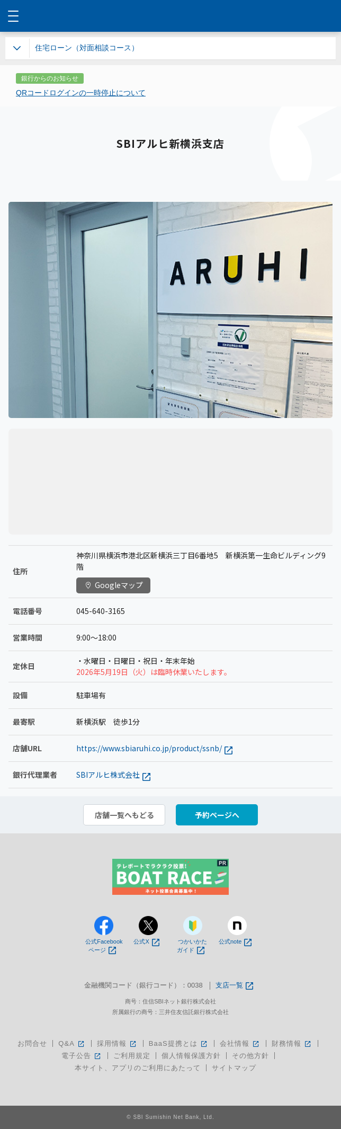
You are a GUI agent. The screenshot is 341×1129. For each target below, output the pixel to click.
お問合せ (32, 1043)
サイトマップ (234, 1067)
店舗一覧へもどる (124, 815)
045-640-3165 (100, 611)
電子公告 (81, 1055)
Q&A (71, 1043)
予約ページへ (217, 815)
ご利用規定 (131, 1055)
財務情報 (292, 1043)
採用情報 (117, 1043)
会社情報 (240, 1043)
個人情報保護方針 (191, 1055)
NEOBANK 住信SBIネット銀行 (170, 16)
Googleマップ (113, 585)
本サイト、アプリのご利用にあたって (138, 1067)
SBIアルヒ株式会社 (113, 774)
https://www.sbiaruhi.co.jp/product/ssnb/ (154, 748)
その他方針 (250, 1055)
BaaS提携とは (179, 1043)
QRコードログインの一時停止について (81, 92)
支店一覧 (234, 986)
